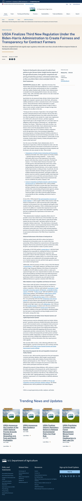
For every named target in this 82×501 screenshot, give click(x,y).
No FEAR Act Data (39, 477)
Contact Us (37, 473)
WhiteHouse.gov (23, 482)
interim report (44, 307)
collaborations (46, 304)
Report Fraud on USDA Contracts (43, 482)
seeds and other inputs (39, 297)
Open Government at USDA (8, 487)
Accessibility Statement (7, 473)
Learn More (6, 446)
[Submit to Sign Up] (70, 471)
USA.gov (21, 480)
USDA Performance (39, 486)
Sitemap (37, 484)
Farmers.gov (22, 471)
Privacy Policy (5, 490)
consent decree (45, 249)
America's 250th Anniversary (21, 1)
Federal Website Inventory (41, 475)
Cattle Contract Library (50, 293)
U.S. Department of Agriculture (45, 9)
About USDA (11, 19)
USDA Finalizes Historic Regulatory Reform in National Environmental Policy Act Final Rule (51, 430)
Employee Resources (76, 4)
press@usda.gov (65, 81)
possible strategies (32, 306)
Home (3, 19)
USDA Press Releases (28, 19)
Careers (36, 471)
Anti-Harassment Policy (7, 475)
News (67, 4)
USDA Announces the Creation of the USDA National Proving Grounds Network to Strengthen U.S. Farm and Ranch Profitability (10, 432)
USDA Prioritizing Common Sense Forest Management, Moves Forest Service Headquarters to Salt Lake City (70, 432)
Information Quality (6, 481)
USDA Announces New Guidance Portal (30, 427)
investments (51, 288)
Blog (70, 4)
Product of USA (38, 291)
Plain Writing (5, 489)
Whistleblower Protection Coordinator (44, 488)
